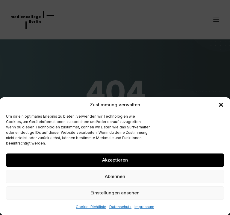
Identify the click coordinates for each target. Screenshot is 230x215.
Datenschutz (120, 207)
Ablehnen (115, 176)
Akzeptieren (115, 160)
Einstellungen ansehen (115, 193)
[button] (221, 105)
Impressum (144, 207)
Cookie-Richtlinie (91, 207)
